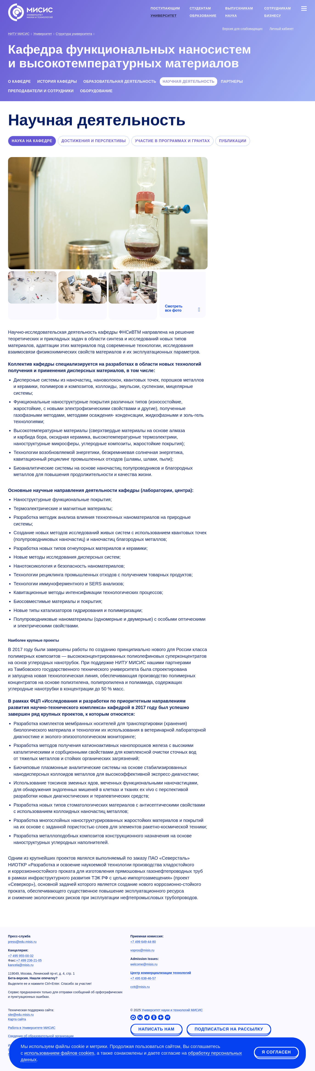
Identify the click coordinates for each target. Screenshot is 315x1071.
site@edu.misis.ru (21, 1014)
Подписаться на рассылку (229, 1029)
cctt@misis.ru (140, 987)
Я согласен (276, 1052)
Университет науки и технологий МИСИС (172, 1010)
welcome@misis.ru (144, 964)
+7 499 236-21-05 (29, 960)
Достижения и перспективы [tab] (94, 141)
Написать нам (156, 1029)
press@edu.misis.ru (22, 942)
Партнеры (232, 81)
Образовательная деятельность (119, 81)
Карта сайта (17, 1019)
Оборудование (96, 91)
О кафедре (19, 81)
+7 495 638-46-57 (143, 978)
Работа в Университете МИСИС (31, 1028)
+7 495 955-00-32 (21, 956)
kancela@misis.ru (21, 965)
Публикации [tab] (232, 141)
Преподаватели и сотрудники (41, 91)
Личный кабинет (282, 29)
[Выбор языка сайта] (304, 28)
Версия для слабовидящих (242, 29)
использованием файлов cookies (59, 1053)
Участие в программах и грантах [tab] (172, 141)
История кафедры (57, 81)
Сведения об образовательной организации (40, 1036)
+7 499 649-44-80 (143, 942)
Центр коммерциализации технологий (160, 973)
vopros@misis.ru (142, 950)
